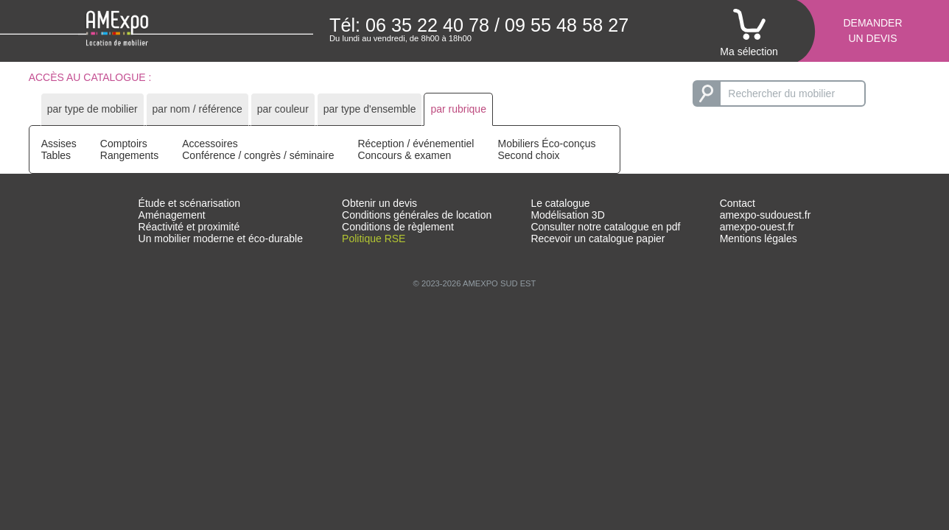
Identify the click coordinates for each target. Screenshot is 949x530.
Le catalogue (559, 203)
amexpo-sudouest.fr (765, 215)
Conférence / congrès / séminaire (258, 155)
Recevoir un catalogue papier (597, 238)
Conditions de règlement (398, 227)
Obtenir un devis (379, 203)
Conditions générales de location (416, 215)
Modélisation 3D (567, 215)
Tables (56, 155)
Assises (59, 143)
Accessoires (209, 143)
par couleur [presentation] (283, 109)
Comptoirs (123, 143)
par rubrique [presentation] (458, 109)
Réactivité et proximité (189, 227)
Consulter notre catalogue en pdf (605, 227)
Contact (737, 203)
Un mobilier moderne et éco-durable (221, 238)
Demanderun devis (872, 30)
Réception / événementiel (415, 143)
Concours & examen (404, 155)
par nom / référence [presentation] (197, 109)
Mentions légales (758, 238)
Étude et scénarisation (190, 203)
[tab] (92, 109)
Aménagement (172, 215)
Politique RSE (373, 238)
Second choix (528, 155)
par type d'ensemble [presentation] (369, 109)
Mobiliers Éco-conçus (546, 143)
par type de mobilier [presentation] (92, 109)
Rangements (129, 155)
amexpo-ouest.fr (757, 227)
